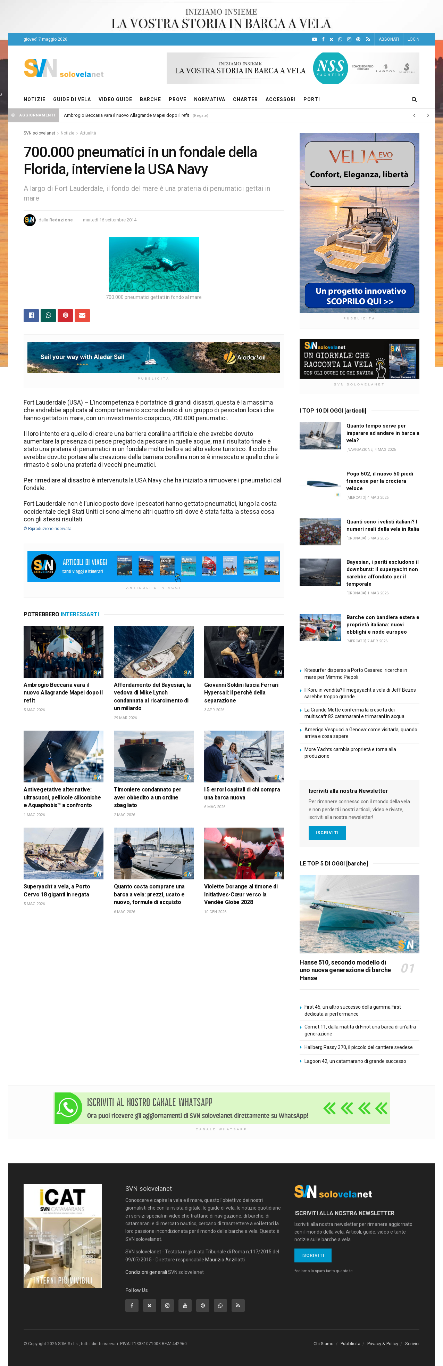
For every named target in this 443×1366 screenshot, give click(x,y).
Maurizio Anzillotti (225, 1259)
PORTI (311, 99)
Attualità (88, 133)
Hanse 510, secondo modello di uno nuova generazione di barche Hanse (345, 970)
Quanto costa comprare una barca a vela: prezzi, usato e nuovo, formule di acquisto (149, 895)
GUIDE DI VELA (72, 99)
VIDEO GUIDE (115, 99)
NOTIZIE (34, 99)
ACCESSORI (281, 99)
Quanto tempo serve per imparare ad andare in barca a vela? (382, 433)
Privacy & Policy (382, 1343)
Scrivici (412, 1343)
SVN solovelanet (39, 133)
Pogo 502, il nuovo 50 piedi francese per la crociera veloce (379, 481)
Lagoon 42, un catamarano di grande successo (355, 1061)
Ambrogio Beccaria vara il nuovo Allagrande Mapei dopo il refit (126, 115)
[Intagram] (349, 39)
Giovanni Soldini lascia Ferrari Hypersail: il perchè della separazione (241, 693)
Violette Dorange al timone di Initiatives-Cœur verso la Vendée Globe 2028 (241, 895)
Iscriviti (327, 832)
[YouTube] (314, 39)
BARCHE (150, 99)
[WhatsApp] (340, 39)
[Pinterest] (358, 39)
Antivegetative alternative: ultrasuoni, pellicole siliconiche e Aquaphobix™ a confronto (62, 798)
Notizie (67, 133)
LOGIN (413, 39)
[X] (331, 39)
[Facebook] (323, 39)
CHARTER (245, 99)
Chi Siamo (324, 1343)
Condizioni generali (146, 1272)
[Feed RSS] (368, 39)
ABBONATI (389, 39)
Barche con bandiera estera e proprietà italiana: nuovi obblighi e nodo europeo (382, 624)
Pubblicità (350, 1343)
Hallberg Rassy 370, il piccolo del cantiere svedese (358, 1047)
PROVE (177, 99)
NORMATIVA (209, 99)
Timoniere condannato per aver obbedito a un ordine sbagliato (147, 798)
